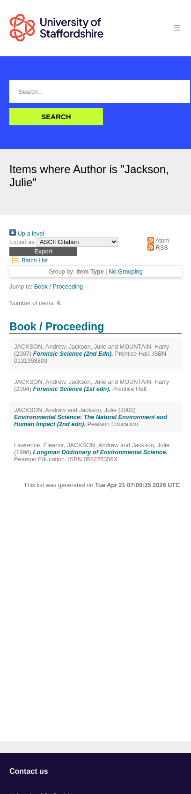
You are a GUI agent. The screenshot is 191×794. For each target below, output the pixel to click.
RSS (156, 247)
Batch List (28, 260)
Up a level (26, 233)
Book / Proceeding (58, 286)
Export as (22, 241)
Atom (157, 240)
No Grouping (126, 271)
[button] (43, 251)
